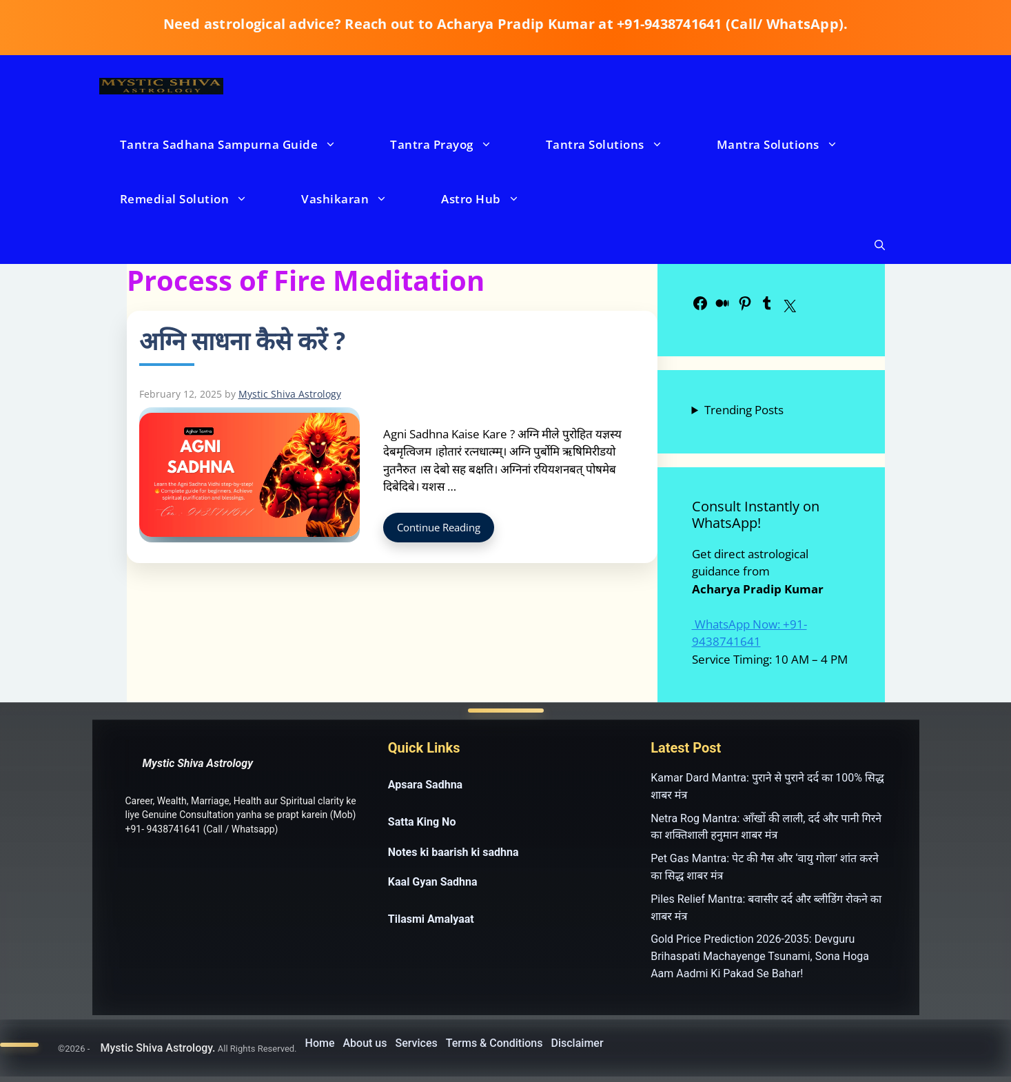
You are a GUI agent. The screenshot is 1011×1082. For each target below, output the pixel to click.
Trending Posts (744, 410)
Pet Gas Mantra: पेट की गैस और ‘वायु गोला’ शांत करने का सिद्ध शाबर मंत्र (765, 867)
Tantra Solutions (618, 144)
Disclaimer (577, 1043)
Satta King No (422, 821)
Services (417, 1043)
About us (365, 1043)
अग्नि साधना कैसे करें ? (242, 341)
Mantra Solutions (791, 144)
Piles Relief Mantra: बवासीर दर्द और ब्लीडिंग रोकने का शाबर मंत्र (766, 907)
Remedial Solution (198, 199)
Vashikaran (358, 199)
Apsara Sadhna (425, 784)
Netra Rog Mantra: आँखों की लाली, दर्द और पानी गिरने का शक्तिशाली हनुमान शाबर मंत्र (766, 827)
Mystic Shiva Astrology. (157, 1047)
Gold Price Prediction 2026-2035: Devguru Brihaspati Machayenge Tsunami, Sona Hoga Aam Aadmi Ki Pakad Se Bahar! (760, 956)
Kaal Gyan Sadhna (433, 881)
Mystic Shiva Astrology (198, 763)
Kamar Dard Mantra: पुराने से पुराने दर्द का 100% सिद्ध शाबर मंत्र (767, 786)
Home (320, 1043)
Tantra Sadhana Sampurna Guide (242, 144)
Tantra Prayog (455, 144)
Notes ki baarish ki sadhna (453, 852)
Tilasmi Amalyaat (431, 919)
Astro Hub (494, 199)
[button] (879, 245)
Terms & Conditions (494, 1043)
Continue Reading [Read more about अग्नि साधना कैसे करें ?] (438, 527)
